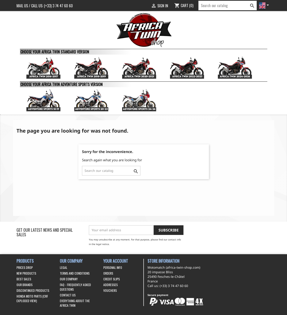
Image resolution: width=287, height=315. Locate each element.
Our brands (24, 284)
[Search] (227, 5)
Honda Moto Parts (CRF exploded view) (32, 298)
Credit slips (111, 278)
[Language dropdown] (265, 5)
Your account (115, 261)
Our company (69, 278)
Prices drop (24, 267)
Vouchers (110, 290)
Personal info (112, 267)
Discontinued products (32, 290)
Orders (108, 273)
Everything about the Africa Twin (75, 303)
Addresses (110, 284)
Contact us (68, 295)
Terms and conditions (75, 273)
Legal (63, 267)
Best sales (23, 278)
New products (26, 273)
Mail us (22, 5)
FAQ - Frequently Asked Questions (75, 287)
